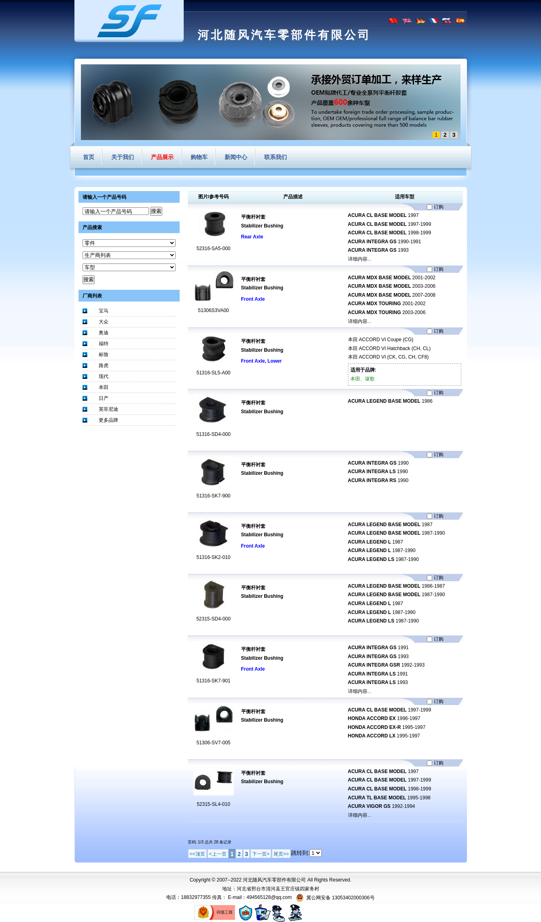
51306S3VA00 (213, 310)
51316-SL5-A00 (213, 373)
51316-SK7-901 (213, 681)
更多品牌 (108, 420)
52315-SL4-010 (213, 804)
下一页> (260, 854)
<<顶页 (197, 854)
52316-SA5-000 (213, 248)
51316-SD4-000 (213, 434)
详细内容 (357, 259)
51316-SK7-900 (213, 496)
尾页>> (281, 854)
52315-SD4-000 (213, 619)
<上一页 (218, 854)
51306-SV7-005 (213, 743)
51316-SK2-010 (213, 557)
